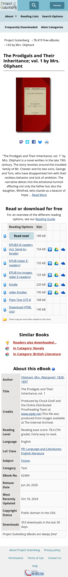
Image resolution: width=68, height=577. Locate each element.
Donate (57, 5)
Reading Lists (30, 16)
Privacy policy (52, 550)
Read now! (21, 236)
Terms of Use (36, 558)
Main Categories (52, 27)
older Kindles (18, 292)
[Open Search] (34, 5)
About (11, 16)
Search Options (52, 16)
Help (35, 566)
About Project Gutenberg (24, 550)
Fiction (25, 461)
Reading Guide (45, 219)
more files (27, 319)
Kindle (13, 285)
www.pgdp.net (31, 414)
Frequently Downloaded (21, 27)
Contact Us (54, 558)
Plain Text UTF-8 (20, 300)
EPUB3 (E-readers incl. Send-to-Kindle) (21, 249)
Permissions (16, 558)
